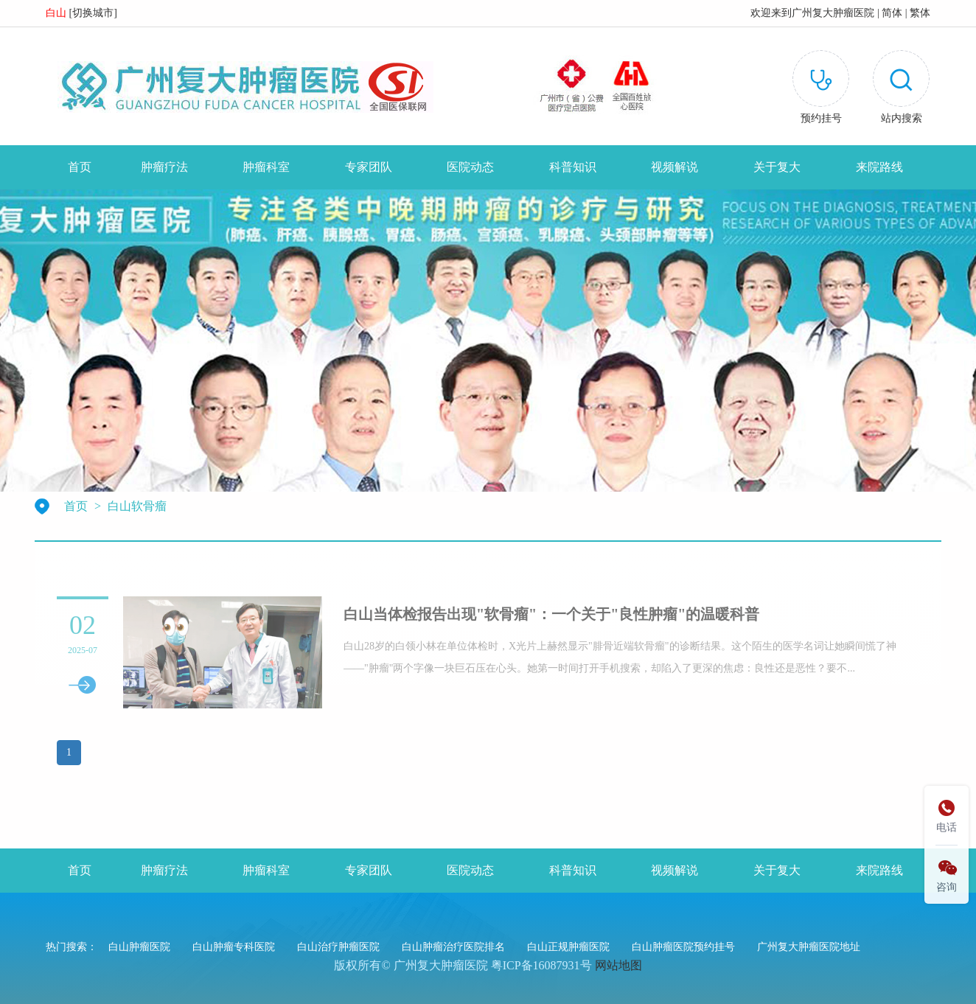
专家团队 (368, 167)
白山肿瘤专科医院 (233, 946)
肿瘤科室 (266, 167)
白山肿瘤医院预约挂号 (683, 946)
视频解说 (674, 167)
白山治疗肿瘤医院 (338, 946)
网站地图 (618, 965)
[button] (901, 89)
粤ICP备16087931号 (541, 965)
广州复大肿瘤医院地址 (808, 946)
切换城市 (93, 12)
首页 (79, 167)
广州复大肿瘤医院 (833, 12)
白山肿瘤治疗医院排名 (453, 946)
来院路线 (879, 167)
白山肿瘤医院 (139, 946)
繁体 (920, 12)
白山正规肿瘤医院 (568, 946)
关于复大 (777, 167)
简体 (892, 12)
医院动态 (470, 167)
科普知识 (572, 167)
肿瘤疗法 (164, 167)
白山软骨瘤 (137, 506)
